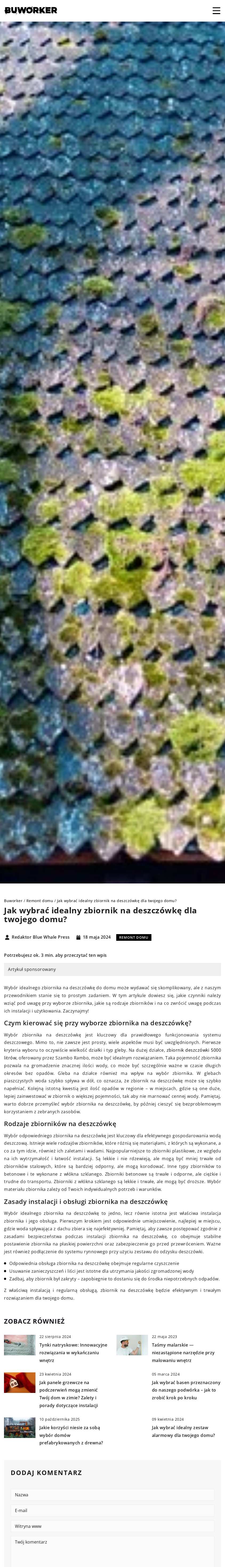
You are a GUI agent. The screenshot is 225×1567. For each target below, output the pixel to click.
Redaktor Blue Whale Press (41, 937)
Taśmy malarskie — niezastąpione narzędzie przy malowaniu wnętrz (183, 1352)
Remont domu (133, 937)
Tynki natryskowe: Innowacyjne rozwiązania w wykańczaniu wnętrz (73, 1352)
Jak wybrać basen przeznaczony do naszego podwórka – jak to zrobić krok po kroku (186, 1390)
